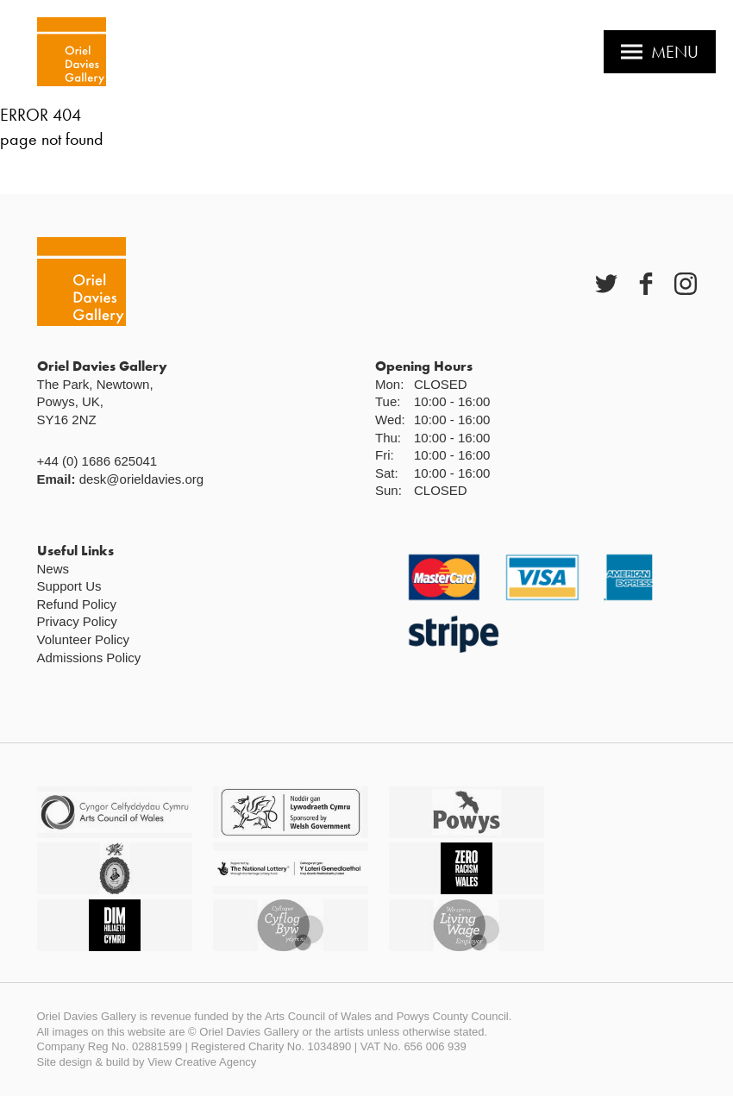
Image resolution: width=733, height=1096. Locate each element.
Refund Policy (77, 604)
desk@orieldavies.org (141, 479)
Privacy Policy (77, 621)
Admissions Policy (89, 657)
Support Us (69, 586)
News (53, 568)
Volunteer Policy (83, 639)
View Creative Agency (201, 1061)
